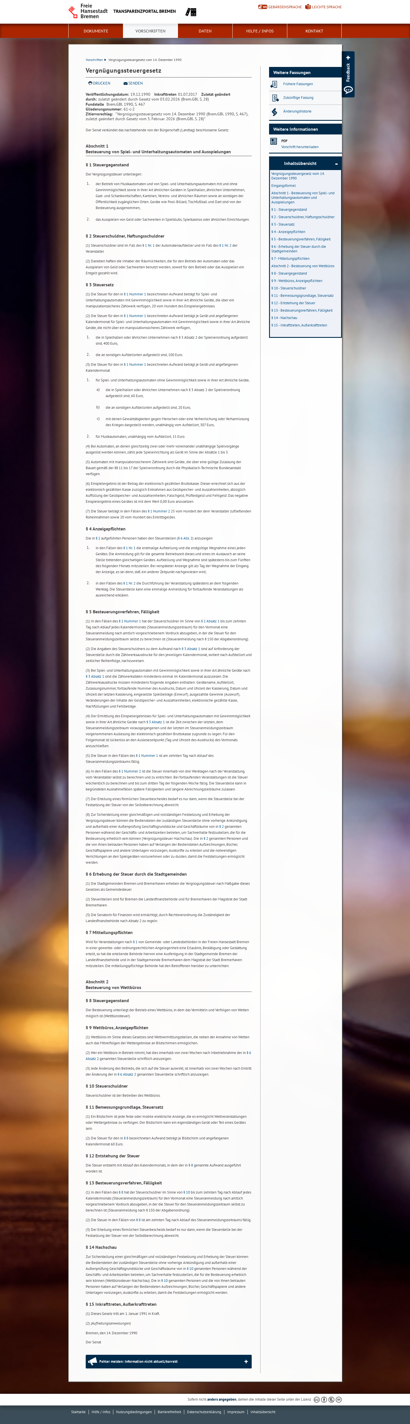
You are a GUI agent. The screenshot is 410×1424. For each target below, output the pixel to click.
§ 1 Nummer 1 (135, 294)
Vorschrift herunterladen (300, 146)
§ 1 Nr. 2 (225, 245)
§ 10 (186, 1192)
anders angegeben (221, 1399)
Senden (135, 83)
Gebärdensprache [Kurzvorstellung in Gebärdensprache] (285, 7)
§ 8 (126, 1138)
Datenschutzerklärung (204, 1411)
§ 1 (135, 941)
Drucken (101, 83)
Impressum (236, 1411)
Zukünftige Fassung (298, 97)
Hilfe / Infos (260, 31)
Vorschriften (150, 31)
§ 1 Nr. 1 (148, 245)
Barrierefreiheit (169, 1411)
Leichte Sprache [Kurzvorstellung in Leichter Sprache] (327, 7)
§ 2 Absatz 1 (210, 621)
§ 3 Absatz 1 (191, 648)
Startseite (78, 1411)
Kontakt (314, 31)
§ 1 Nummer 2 (159, 511)
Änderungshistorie (297, 111)
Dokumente (96, 31)
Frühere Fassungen (298, 83)
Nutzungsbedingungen (134, 1411)
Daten (205, 31)
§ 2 (98, 538)
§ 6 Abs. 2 (185, 538)
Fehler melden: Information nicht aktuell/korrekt (138, 1361)
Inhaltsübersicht (300, 163)
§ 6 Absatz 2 (127, 1074)
